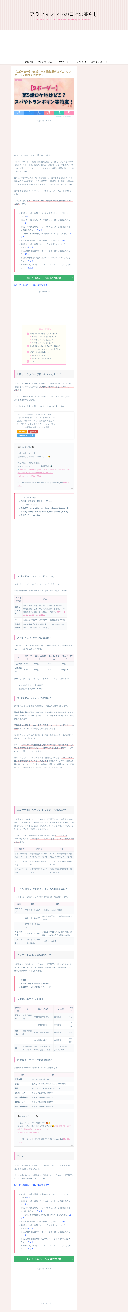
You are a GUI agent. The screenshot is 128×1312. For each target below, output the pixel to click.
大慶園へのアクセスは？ (39, 356)
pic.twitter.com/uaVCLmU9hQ (29, 478)
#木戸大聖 (22, 1131)
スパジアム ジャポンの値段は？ (42, 340)
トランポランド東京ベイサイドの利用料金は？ (47, 350)
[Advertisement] (64, 45)
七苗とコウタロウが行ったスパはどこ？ (43, 334)
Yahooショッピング (26, 437)
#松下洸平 (22, 475)
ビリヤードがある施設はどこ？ (40, 353)
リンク (29, 216)
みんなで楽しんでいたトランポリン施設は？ (45, 347)
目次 (41, 328)
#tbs (38, 475)
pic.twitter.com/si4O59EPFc (29, 1134)
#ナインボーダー (46, 475)
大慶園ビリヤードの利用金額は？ (43, 360)
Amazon (22, 433)
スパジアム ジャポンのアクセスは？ (44, 337)
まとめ (31, 363)
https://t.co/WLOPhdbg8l (29, 471)
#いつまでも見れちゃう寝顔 (50, 471)
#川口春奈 (66, 471)
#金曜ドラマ (31, 475)
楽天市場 (33, 433)
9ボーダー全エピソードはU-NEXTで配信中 (44, 278)
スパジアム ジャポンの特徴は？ (42, 343)
